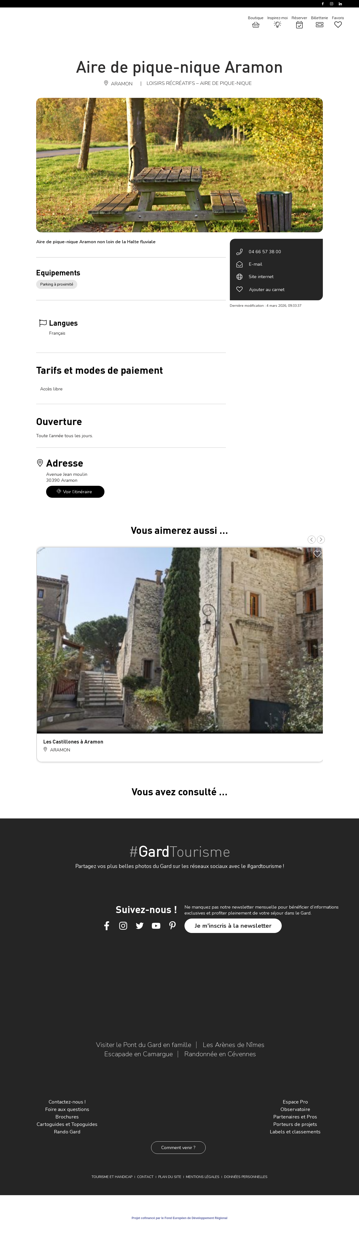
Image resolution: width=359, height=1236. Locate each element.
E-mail (255, 264)
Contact (145, 1176)
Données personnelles (246, 1176)
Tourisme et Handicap (111, 1176)
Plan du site (169, 1176)
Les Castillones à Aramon (73, 741)
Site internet (261, 277)
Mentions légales (202, 1176)
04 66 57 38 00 (265, 252)
